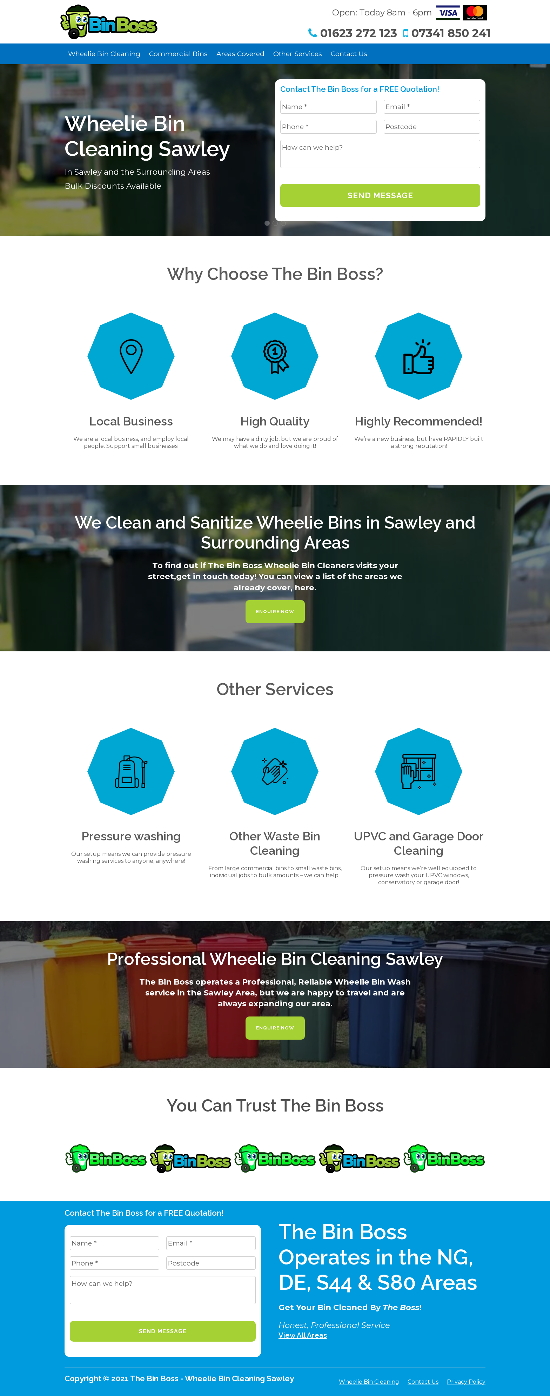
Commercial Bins (178, 53)
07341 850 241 (447, 33)
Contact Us (349, 53)
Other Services (297, 53)
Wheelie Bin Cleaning (104, 53)
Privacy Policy (466, 1381)
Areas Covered (240, 53)
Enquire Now (275, 611)
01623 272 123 (352, 33)
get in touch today (215, 576)
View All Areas (303, 1335)
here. (305, 587)
